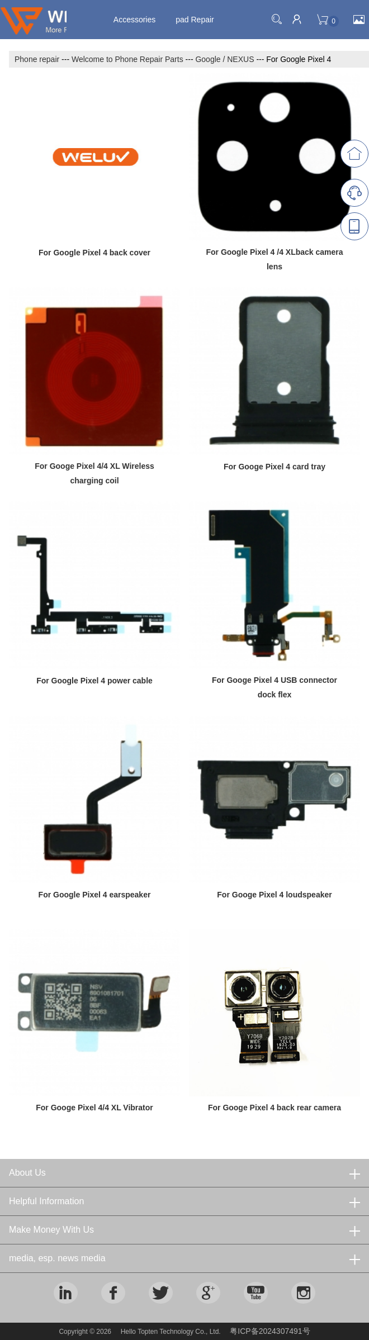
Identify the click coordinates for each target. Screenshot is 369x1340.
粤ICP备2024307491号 (270, 1331)
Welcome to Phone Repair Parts (127, 59)
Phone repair (37, 59)
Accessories (134, 19)
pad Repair (195, 19)
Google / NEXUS (224, 59)
